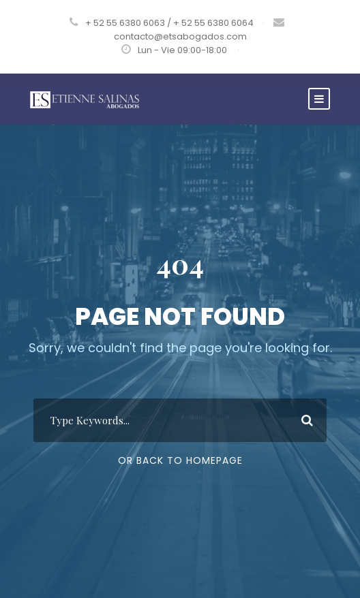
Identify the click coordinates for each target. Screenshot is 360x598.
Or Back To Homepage (180, 460)
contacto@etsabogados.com (180, 36)
